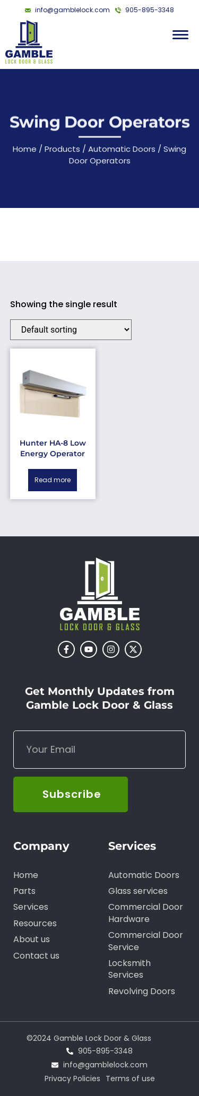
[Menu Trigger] (180, 34)
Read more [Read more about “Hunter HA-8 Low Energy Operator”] (52, 479)
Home (25, 151)
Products (62, 151)
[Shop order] (71, 329)
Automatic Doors (121, 151)
